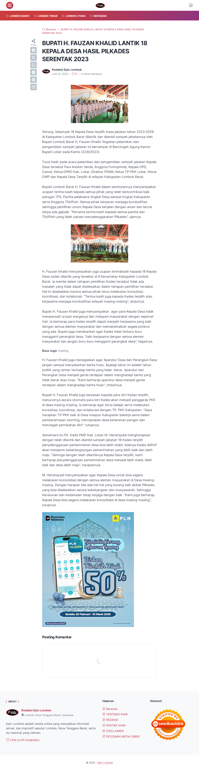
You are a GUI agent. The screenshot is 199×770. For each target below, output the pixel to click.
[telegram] (33, 72)
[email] (33, 87)
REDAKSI (110, 720)
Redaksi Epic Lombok (36, 710)
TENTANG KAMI (115, 714)
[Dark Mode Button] (191, 5)
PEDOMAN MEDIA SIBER (120, 736)
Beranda (109, 709)
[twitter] (33, 57)
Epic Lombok (105, 762)
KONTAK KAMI (113, 725)
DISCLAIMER (113, 731)
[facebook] (33, 50)
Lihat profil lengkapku (22, 740)
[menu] (9, 5)
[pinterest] (33, 79)
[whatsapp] (33, 65)
